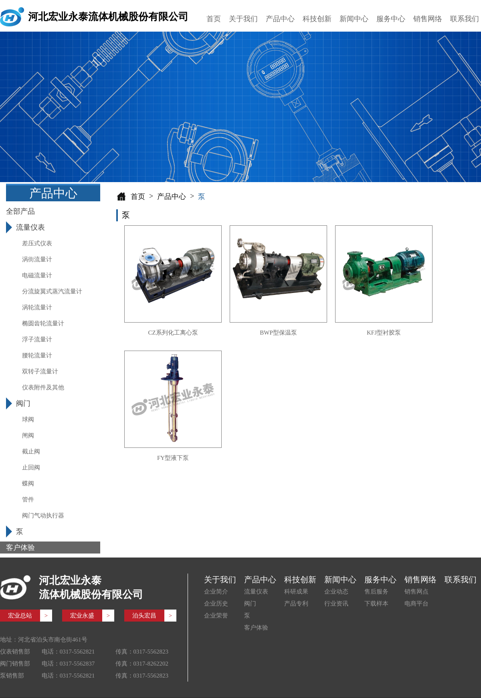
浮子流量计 (37, 339)
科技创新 (317, 19)
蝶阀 (28, 483)
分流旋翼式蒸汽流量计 (52, 291)
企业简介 (216, 591)
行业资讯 (336, 603)
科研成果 (296, 591)
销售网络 (427, 19)
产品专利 (296, 603)
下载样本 (376, 603)
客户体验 (256, 627)
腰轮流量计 (37, 355)
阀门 (250, 603)
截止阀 (31, 451)
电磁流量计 (37, 275)
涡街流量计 (37, 259)
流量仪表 (256, 591)
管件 (28, 499)
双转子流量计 (40, 371)
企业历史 (216, 603)
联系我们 (464, 19)
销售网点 (416, 591)
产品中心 (280, 19)
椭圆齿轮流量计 (43, 323)
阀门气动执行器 (43, 515)
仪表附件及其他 (43, 387)
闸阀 (28, 435)
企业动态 (336, 591)
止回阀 (31, 467)
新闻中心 (354, 19)
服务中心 (390, 19)
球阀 (28, 419)
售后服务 (376, 591)
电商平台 (416, 603)
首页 (213, 19)
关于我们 (243, 19)
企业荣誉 (216, 615)
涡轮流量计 (37, 307)
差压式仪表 (37, 243)
